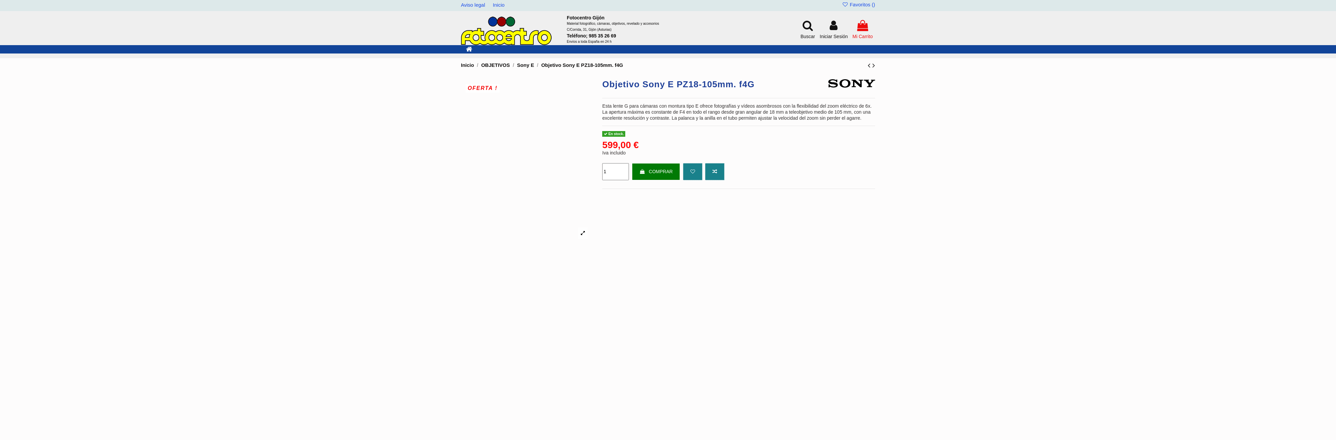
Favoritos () (858, 4)
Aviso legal (473, 5)
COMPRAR (656, 171)
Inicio (499, 5)
